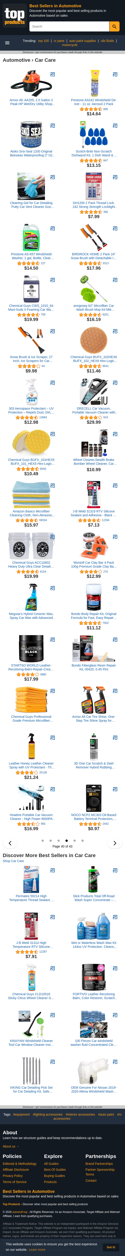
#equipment (21, 1114)
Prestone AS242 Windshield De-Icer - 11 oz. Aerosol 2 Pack (94, 102)
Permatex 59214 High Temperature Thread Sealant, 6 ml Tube (31, 898)
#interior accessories (80, 1114)
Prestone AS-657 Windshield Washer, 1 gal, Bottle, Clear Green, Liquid (31, 256)
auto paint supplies (82, 41)
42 (82, 840)
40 (66, 840)
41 (74, 840)
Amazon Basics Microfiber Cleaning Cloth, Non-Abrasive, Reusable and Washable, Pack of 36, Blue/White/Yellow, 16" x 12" (31, 513)
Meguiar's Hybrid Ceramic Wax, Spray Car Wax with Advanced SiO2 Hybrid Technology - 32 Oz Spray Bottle (31, 616)
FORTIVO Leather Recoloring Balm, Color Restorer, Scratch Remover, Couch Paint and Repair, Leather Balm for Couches (94, 996)
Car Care (45, 60)
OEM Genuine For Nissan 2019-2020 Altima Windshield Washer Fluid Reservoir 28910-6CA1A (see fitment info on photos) (94, 1089)
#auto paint (106, 1114)
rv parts (59, 41)
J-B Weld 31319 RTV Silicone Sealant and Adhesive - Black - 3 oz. (94, 513)
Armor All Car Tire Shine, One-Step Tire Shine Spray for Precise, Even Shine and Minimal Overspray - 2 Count (93, 719)
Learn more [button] (37, 1249)
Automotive (16, 60)
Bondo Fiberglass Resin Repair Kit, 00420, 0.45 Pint (94, 667)
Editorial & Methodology (19, 1164)
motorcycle (70, 45)
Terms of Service (14, 1182)
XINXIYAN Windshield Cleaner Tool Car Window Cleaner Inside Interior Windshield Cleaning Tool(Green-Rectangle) (31, 1043)
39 (58, 840)
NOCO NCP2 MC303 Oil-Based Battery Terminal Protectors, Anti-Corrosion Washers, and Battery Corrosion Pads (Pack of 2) (94, 817)
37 (42, 840)
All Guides (51, 1164)
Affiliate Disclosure (16, 1169)
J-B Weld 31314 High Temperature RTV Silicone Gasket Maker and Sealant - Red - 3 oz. (31, 945)
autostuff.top (19, 1212)
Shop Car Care (13, 861)
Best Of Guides (55, 1169)
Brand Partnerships (99, 1164)
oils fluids (107, 41)
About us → (11, 1146)
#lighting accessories (47, 1114)
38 (50, 840)
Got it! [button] (111, 1247)
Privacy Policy (13, 1176)
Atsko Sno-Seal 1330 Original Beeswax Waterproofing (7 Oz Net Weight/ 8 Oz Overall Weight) (31, 153)
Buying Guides (54, 1176)
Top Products (12, 1204)
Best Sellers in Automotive (55, 6)
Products (50, 1182)
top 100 (43, 41)
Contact (91, 1180)
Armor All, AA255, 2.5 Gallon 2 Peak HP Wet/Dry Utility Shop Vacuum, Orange (31, 102)
